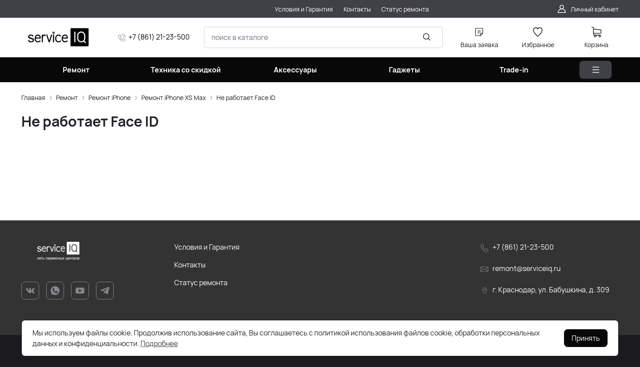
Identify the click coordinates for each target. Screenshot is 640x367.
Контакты (190, 265)
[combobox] (323, 37)
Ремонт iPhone (109, 97)
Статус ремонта (201, 282)
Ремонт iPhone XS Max (173, 97)
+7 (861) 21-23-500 (159, 37)
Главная (33, 97)
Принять (586, 338)
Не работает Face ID (245, 97)
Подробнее (159, 343)
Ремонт (67, 97)
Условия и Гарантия (207, 247)
